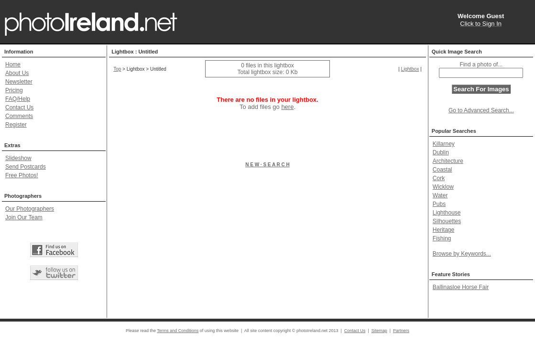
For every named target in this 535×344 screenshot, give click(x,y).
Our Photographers (29, 208)
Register (16, 124)
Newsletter (19, 81)
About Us (17, 73)
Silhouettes (447, 221)
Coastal (442, 169)
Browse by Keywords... (462, 253)
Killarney (444, 143)
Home (13, 64)
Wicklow (443, 186)
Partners (401, 330)
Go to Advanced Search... (481, 110)
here (287, 106)
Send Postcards (25, 166)
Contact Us (19, 107)
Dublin (441, 152)
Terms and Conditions (177, 330)
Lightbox (410, 69)
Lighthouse (447, 212)
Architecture (448, 161)
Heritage (443, 229)
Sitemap (379, 330)
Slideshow (18, 158)
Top (117, 69)
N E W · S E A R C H (267, 164)
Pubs (439, 204)
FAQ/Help (17, 99)
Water (440, 195)
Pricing (14, 90)
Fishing (442, 238)
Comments (19, 116)
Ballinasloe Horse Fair (461, 287)
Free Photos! (21, 175)
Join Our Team (24, 217)
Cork (439, 178)
